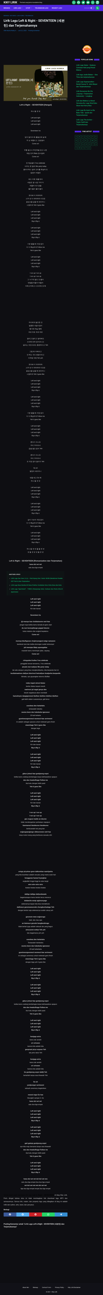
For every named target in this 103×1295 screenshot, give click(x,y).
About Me (26, 1287)
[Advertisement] (35, 48)
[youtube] (88, 2)
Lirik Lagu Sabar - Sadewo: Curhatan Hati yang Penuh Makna (86, 67)
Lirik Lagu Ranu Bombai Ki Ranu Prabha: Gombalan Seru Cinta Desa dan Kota (36, 585)
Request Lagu (57, 8)
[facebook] (78, 2)
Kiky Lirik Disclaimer (74, 1287)
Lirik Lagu (17, 8)
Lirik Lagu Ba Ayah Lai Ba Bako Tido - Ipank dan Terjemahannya (85, 112)
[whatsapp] (73, 2)
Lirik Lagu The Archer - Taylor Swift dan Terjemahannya (84, 122)
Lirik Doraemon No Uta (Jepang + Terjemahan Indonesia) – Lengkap (84, 93)
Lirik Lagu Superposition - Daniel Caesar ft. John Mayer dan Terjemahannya (86, 84)
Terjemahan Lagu (41, 8)
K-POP (28, 8)
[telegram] (61, 1214)
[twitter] (83, 2)
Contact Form (46, 1287)
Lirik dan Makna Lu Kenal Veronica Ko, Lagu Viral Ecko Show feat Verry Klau (86, 103)
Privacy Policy (59, 1287)
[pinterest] (35, 1214)
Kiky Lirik (10, 2)
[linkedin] (97, 2)
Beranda (7, 8)
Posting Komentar (34, 30)
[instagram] (92, 2)
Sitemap (35, 1287)
